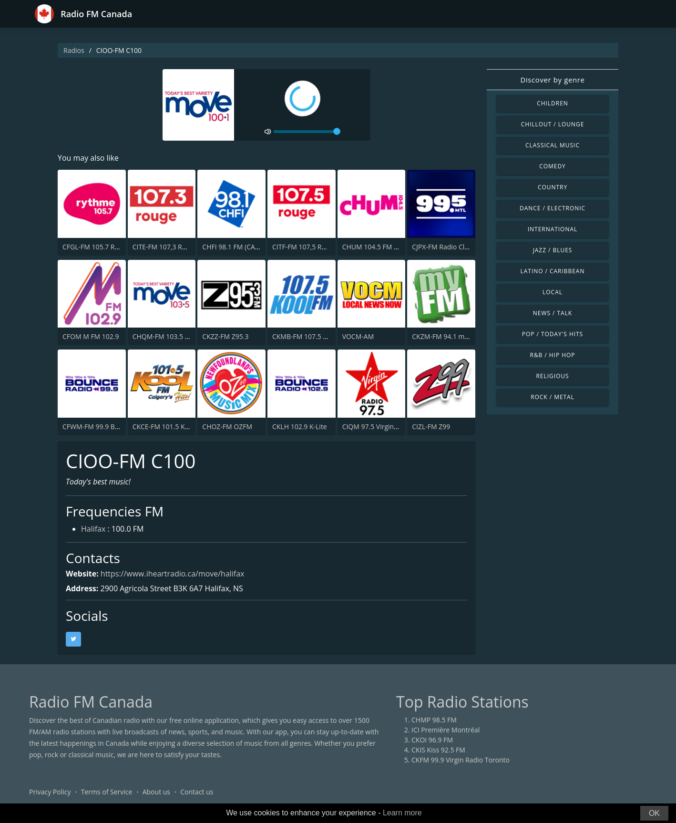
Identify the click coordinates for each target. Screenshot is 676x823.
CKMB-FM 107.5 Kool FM (310, 336)
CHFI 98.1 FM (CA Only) (237, 246)
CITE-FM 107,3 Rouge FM (171, 246)
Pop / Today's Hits (552, 334)
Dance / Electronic (552, 208)
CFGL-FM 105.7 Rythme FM (103, 246)
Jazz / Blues (553, 250)
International (552, 229)
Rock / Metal (552, 397)
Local (553, 292)
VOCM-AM (358, 336)
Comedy (552, 166)
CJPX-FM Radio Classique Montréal (465, 246)
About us (156, 791)
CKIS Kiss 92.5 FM (438, 749)
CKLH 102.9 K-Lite (299, 426)
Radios (73, 50)
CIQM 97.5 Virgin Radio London (390, 426)
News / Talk (552, 313)
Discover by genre (552, 79)
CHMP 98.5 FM (434, 719)
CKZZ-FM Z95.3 (225, 336)
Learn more (402, 813)
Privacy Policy (50, 791)
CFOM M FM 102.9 (90, 336)
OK (654, 813)
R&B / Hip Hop (552, 355)
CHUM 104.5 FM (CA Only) (382, 246)
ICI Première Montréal (445, 729)
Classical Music (552, 145)
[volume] (307, 131)
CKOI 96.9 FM (432, 739)
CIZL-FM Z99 (431, 426)
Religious (552, 376)
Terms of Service (107, 791)
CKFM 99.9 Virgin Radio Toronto (460, 759)
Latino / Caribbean (553, 271)
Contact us (196, 791)
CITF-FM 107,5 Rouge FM (310, 246)
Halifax (93, 529)
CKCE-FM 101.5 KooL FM (170, 426)
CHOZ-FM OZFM (227, 426)
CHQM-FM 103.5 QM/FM (170, 336)
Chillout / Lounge (552, 124)
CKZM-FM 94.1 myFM (444, 336)
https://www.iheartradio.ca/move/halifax (173, 573)
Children (552, 103)
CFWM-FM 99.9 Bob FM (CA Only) (113, 426)
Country (552, 187)
